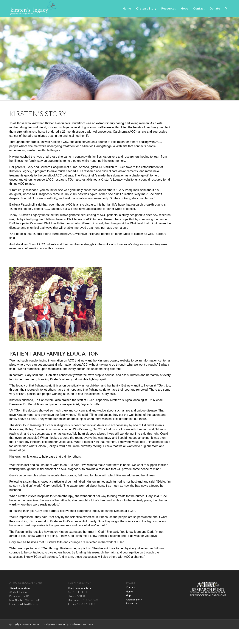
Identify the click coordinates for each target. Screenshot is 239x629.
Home (129, 591)
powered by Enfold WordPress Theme (75, 624)
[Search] (226, 8)
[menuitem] (126, 8)
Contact (130, 587)
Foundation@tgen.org (27, 604)
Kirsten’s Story (134, 599)
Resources (131, 603)
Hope (129, 595)
